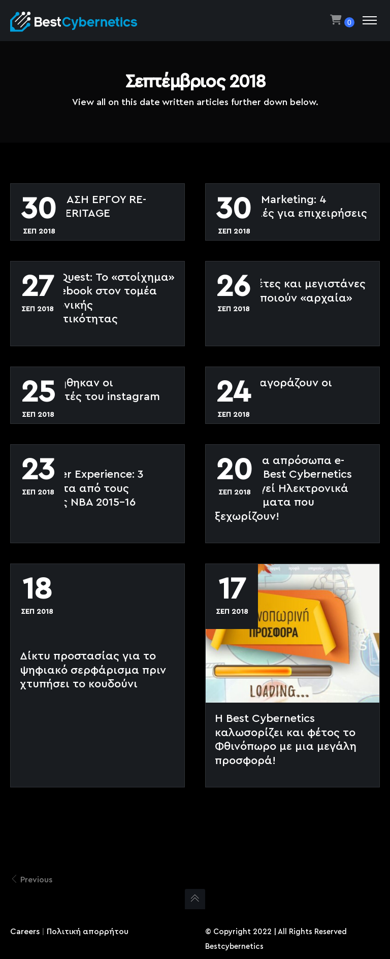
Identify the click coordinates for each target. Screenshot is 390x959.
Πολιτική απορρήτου (87, 932)
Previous (31, 879)
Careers (25, 932)
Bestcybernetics (234, 946)
